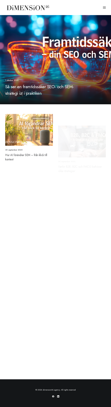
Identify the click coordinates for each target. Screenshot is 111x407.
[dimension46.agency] (27, 7)
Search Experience (40, 129)
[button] (104, 7)
